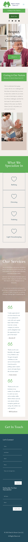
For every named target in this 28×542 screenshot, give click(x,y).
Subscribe (17, 509)
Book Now (14, 16)
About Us (14, 57)
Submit (18, 483)
